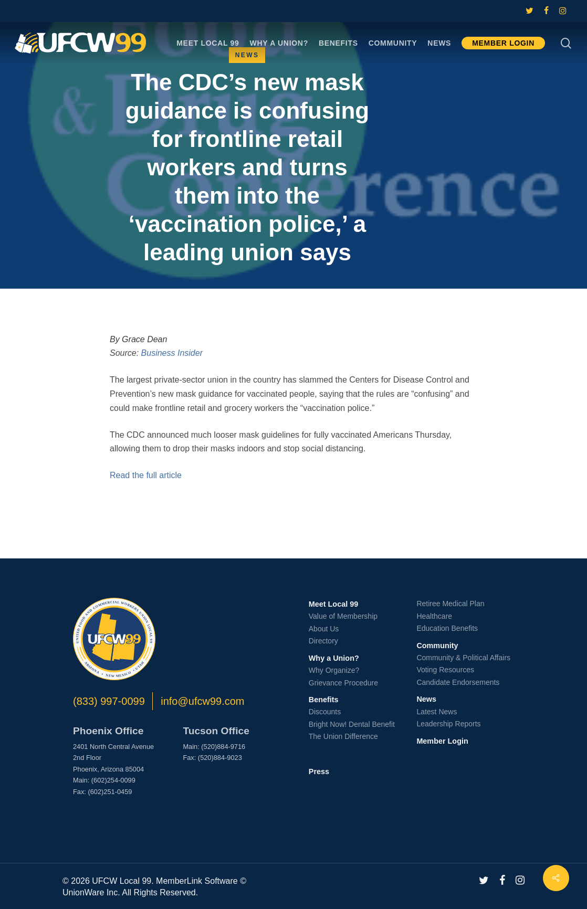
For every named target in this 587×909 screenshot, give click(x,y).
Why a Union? (334, 658)
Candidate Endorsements (457, 682)
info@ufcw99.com (202, 701)
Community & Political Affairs (463, 657)
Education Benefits (447, 628)
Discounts (325, 711)
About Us (324, 629)
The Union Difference (343, 736)
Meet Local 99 (333, 604)
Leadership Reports (448, 724)
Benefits (324, 699)
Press (319, 771)
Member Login (442, 741)
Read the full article (146, 475)
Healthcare (434, 616)
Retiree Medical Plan (450, 603)
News (426, 699)
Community (437, 645)
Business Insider (172, 352)
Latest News (436, 711)
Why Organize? (334, 670)
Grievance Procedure (343, 683)
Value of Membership (343, 616)
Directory (323, 641)
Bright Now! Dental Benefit (352, 724)
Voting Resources (445, 669)
